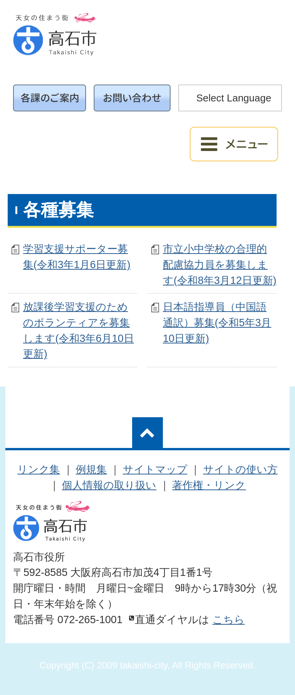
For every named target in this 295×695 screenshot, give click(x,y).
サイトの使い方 (240, 469)
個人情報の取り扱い (109, 485)
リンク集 (38, 469)
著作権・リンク (209, 485)
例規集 (91, 469)
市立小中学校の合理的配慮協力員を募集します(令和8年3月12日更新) (220, 264)
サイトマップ (155, 469)
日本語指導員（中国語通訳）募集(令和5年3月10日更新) (217, 322)
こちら (228, 619)
